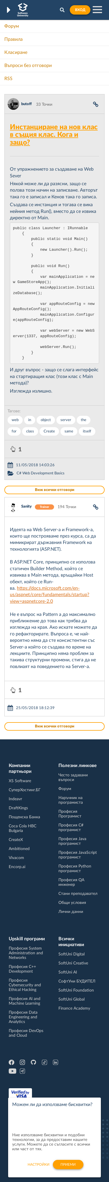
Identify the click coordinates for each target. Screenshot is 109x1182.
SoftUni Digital (71, 954)
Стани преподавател (77, 894)
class (30, 431)
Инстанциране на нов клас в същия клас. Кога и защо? (54, 135)
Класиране (15, 52)
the (83, 420)
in (29, 420)
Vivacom (16, 858)
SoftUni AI (67, 972)
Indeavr (15, 799)
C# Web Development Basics (41, 473)
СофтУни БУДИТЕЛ (76, 981)
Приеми (68, 1167)
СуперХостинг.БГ (25, 790)
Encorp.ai (17, 867)
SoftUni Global (71, 999)
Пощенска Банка (24, 817)
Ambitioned (19, 849)
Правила (13, 39)
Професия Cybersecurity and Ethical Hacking (25, 985)
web (15, 420)
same (69, 431)
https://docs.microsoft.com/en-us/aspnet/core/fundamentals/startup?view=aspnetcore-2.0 (49, 595)
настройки (38, 1167)
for (14, 431)
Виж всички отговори (54, 490)
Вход (80, 10)
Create (49, 431)
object (46, 420)
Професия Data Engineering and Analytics (23, 1017)
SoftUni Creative (73, 963)
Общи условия (72, 903)
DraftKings (18, 808)
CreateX (16, 840)
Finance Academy (74, 1008)
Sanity (26, 506)
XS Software (20, 781)
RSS (8, 78)
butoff (26, 104)
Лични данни (70, 912)
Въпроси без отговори (28, 65)
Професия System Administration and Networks (26, 953)
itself (87, 431)
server (65, 420)
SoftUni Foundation (76, 990)
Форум (11, 26)
